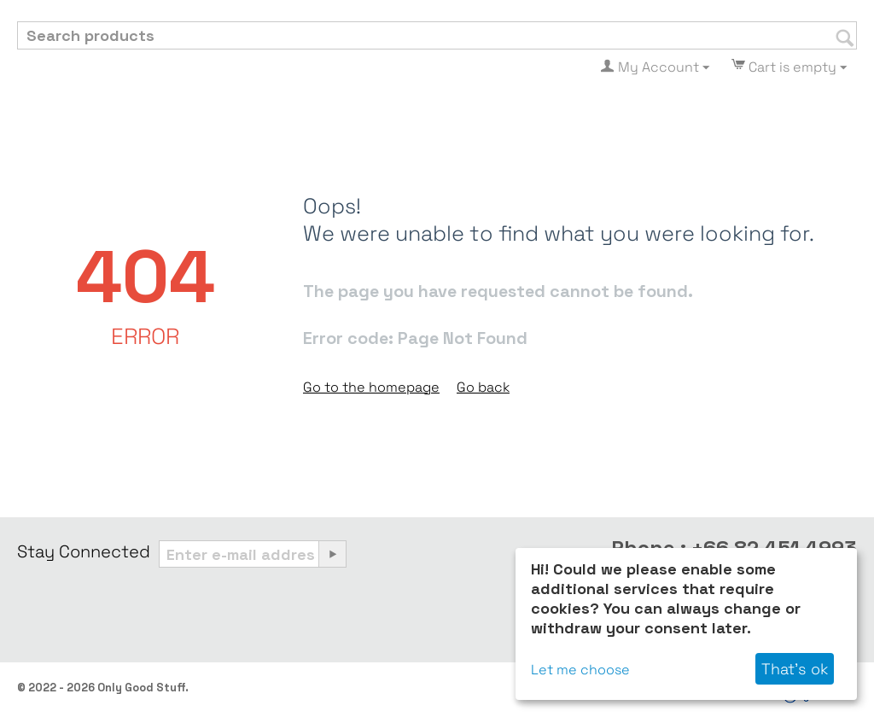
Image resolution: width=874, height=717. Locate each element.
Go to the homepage (371, 387)
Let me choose (580, 670)
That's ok (794, 669)
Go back (483, 387)
